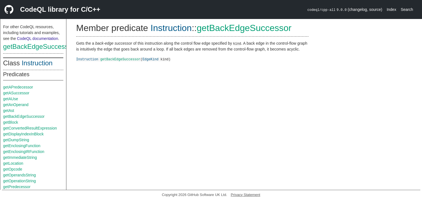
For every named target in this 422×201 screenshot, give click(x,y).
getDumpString (16, 140)
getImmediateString (20, 157)
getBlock (10, 122)
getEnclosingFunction (21, 145)
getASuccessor (16, 93)
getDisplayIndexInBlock (23, 134)
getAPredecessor (18, 87)
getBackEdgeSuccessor (38, 46)
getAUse (10, 99)
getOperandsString (19, 175)
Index (391, 9)
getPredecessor (16, 187)
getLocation (13, 163)
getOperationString (19, 181)
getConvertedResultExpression (30, 128)
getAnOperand (15, 104)
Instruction (37, 63)
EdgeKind (151, 59)
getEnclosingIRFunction (23, 151)
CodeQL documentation (37, 38)
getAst (8, 110)
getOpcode (12, 169)
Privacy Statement (245, 195)
